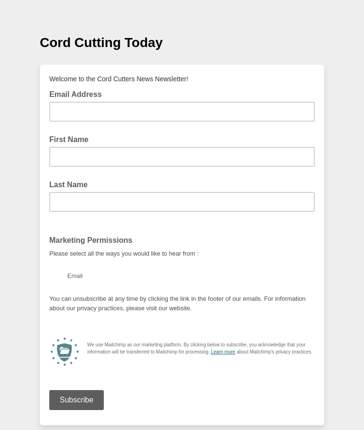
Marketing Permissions (90, 240)
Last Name (68, 185)
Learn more (223, 351)
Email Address (78, 93)
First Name (69, 139)
